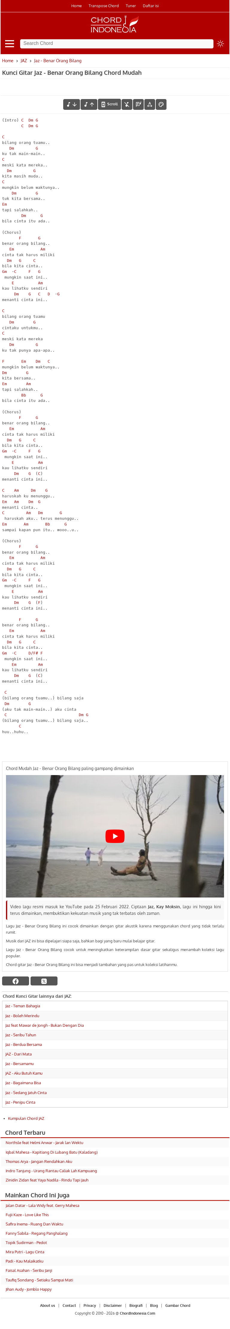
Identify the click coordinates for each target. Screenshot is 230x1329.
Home (76, 5)
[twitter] (44, 980)
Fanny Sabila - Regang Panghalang (37, 1233)
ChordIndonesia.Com (137, 1313)
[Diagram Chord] (138, 104)
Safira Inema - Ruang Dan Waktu (34, 1224)
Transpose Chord (104, 5)
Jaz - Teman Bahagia (22, 1005)
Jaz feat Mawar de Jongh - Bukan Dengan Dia (44, 1025)
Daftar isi (151, 5)
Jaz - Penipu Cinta (20, 1102)
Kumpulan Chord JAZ (26, 1118)
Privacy (90, 1305)
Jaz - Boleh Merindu (22, 1015)
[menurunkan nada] (71, 104)
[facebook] (15, 980)
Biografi (136, 1305)
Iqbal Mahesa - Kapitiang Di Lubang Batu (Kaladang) (52, 1152)
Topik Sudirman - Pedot (26, 1242)
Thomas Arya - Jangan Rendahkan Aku (39, 1161)
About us (47, 1305)
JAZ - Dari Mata (18, 1054)
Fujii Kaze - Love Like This (27, 1214)
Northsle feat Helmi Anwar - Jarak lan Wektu (44, 1142)
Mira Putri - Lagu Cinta (25, 1251)
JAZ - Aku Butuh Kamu (24, 1073)
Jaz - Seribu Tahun (20, 1034)
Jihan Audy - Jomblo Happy (29, 1289)
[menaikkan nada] (89, 104)
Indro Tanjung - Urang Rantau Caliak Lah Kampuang (51, 1170)
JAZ (24, 60)
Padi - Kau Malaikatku (24, 1261)
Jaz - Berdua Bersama (23, 1044)
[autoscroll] (109, 104)
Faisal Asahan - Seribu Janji (29, 1270)
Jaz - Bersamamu (19, 1063)
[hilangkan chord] (127, 104)
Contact (69, 1305)
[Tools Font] (149, 104)
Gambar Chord (177, 1305)
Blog (154, 1305)
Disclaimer (113, 1305)
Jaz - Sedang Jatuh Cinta (26, 1092)
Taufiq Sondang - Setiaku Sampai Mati (39, 1280)
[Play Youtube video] (115, 836)
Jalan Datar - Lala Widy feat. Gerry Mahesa (42, 1205)
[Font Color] (161, 104)
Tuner (131, 5)
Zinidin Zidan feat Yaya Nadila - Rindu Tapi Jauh (47, 1180)
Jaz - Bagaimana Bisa (23, 1082)
